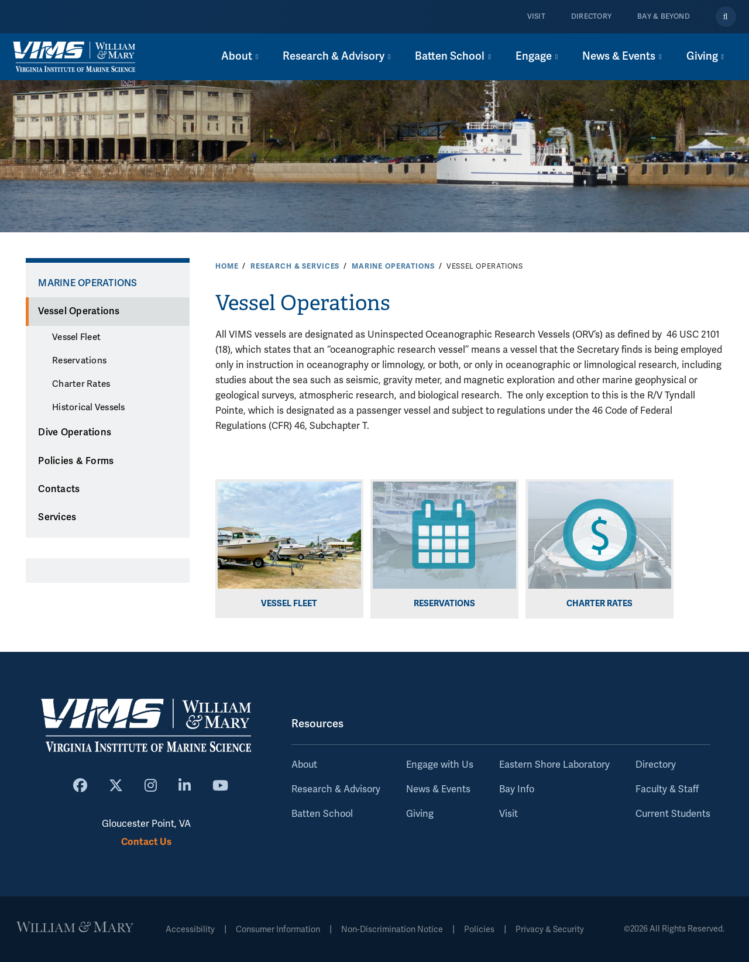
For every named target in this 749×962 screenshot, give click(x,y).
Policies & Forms (76, 461)
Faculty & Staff (667, 789)
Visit (536, 16)
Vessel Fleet (76, 337)
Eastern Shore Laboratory (554, 765)
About (304, 765)
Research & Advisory (335, 789)
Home (226, 266)
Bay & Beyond (663, 16)
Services (57, 517)
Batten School (322, 814)
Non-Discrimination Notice (392, 929)
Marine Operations (393, 266)
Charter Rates (81, 384)
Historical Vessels (88, 407)
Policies (479, 929)
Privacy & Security (550, 929)
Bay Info (516, 789)
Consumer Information (278, 929)
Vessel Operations (78, 311)
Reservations (79, 360)
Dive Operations (74, 432)
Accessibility (190, 929)
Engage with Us (439, 765)
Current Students (672, 814)
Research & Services (294, 266)
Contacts (59, 489)
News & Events (438, 789)
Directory (591, 16)
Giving (420, 814)
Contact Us (146, 842)
